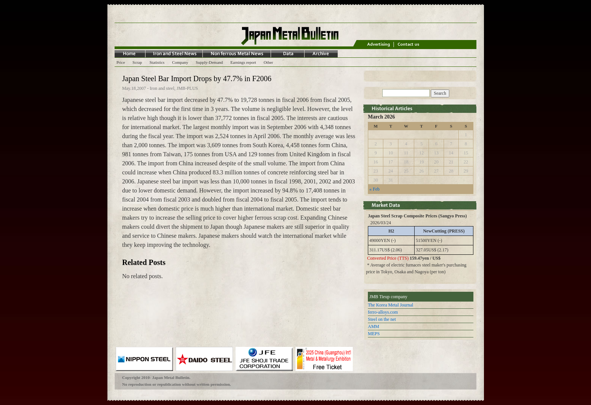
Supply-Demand (209, 62)
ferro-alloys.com (383, 312)
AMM (373, 326)
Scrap (137, 62)
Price (120, 62)
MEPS (374, 333)
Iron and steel (162, 88)
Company (180, 62)
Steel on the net (382, 319)
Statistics (157, 62)
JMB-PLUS (187, 88)
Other (268, 62)
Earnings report (243, 62)
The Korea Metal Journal (390, 305)
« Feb (374, 189)
